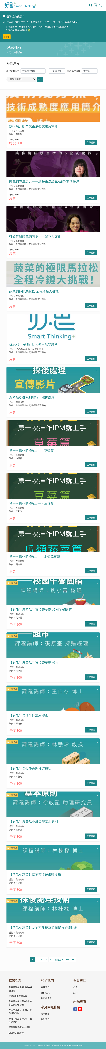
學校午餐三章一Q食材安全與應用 (20, 1020)
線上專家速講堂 (16, 1033)
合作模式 (45, 993)
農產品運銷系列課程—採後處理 (20, 989)
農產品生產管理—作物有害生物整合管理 (20, 1003)
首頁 (8, 52)
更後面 (59, 960)
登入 (75, 987)
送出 (40, 79)
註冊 (75, 993)
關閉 (6, 37)
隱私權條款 (46, 998)
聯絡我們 (45, 1019)
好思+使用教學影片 (18, 996)
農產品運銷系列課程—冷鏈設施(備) (20, 1011)
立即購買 (91, 142)
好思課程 (18, 52)
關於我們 (45, 987)
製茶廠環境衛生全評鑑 (19, 1027)
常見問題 (45, 1014)
